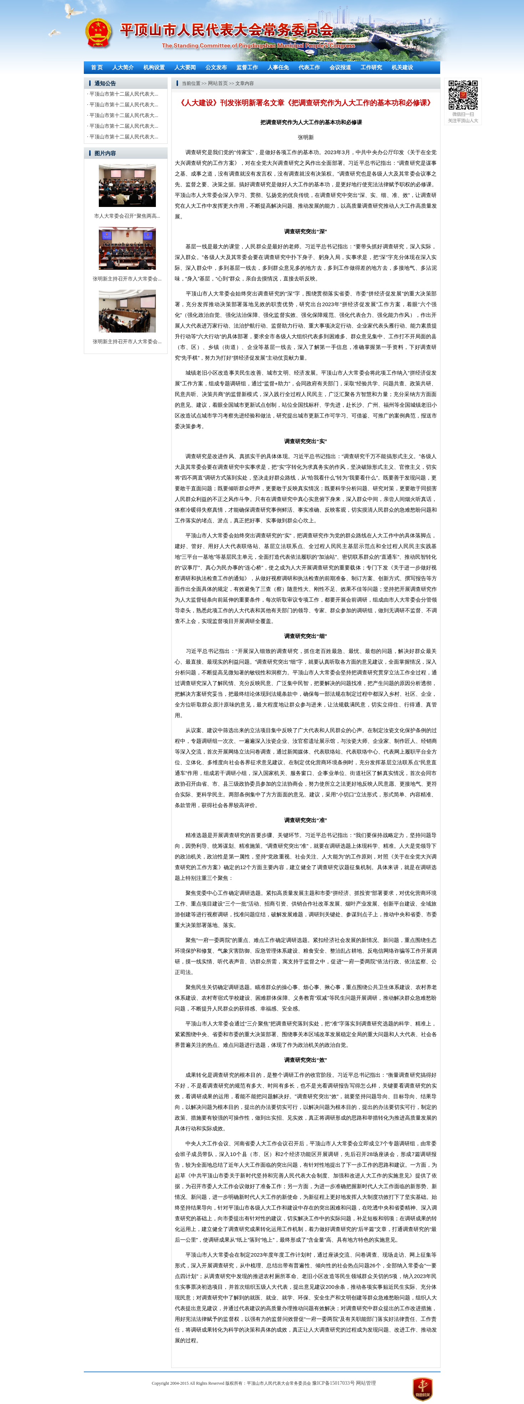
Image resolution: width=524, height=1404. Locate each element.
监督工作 (247, 67)
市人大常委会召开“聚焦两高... (127, 216)
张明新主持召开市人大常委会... (127, 279)
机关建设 (402, 67)
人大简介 (123, 67)
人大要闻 (185, 67)
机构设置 (154, 67)
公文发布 (216, 67)
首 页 (97, 67)
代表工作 (309, 67)
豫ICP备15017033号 (333, 1383)
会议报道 (340, 67)
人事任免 (278, 67)
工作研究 (371, 67)
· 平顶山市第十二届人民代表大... (122, 94)
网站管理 (366, 1383)
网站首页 (218, 83)
